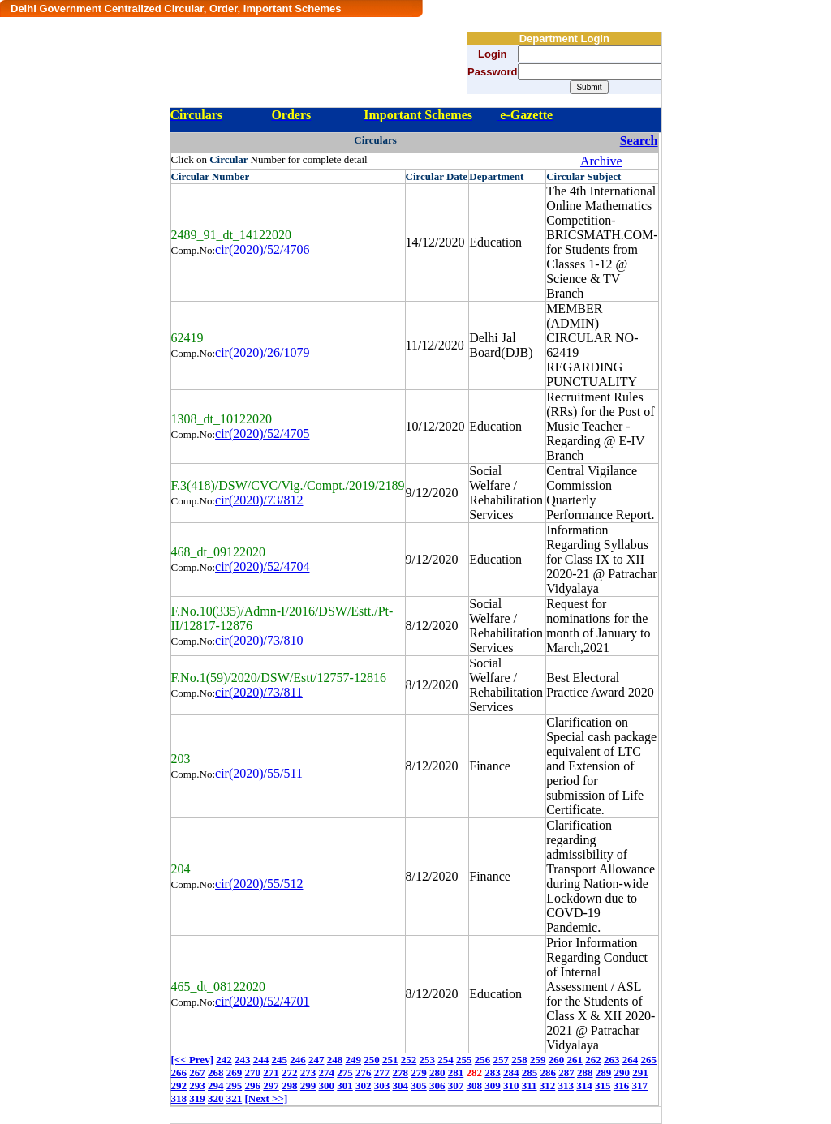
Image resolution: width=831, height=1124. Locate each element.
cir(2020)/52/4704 (262, 566)
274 (327, 1072)
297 (271, 1085)
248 (335, 1059)
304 (401, 1085)
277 (382, 1072)
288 (585, 1072)
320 (216, 1098)
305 (419, 1085)
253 (427, 1059)
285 (530, 1072)
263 (612, 1059)
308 (475, 1085)
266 (179, 1072)
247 (316, 1059)
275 (345, 1072)
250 (372, 1059)
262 (593, 1059)
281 (456, 1072)
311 (529, 1085)
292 (179, 1085)
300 (327, 1085)
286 (548, 1072)
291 (640, 1072)
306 (437, 1085)
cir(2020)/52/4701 (262, 1001)
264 (630, 1059)
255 (464, 1059)
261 (574, 1059)
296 (253, 1085)
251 (390, 1059)
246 (298, 1059)
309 (492, 1085)
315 (603, 1085)
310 (511, 1085)
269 (234, 1072)
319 (197, 1098)
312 (548, 1085)
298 (290, 1085)
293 (197, 1085)
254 (445, 1059)
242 (224, 1059)
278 (401, 1072)
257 (501, 1059)
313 (566, 1085)
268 (216, 1072)
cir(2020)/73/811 (259, 692)
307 (456, 1085)
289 (604, 1072)
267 (197, 1072)
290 (622, 1072)
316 (622, 1085)
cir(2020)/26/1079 (262, 352)
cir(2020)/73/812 (259, 500)
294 (216, 1085)
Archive (601, 161)
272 (290, 1072)
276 (363, 1072)
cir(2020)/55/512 (259, 883)
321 (234, 1098)
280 (437, 1072)
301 (345, 1085)
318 (179, 1098)
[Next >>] (266, 1098)
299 (308, 1085)
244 (261, 1059)
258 (519, 1059)
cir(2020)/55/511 (259, 773)
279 (419, 1072)
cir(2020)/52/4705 (262, 433)
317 (640, 1085)
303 (382, 1085)
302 (363, 1085)
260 (557, 1059)
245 (279, 1059)
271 (271, 1072)
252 (409, 1059)
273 (308, 1072)
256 (483, 1059)
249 (353, 1059)
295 (234, 1085)
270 (253, 1072)
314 (584, 1085)
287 (566, 1072)
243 (243, 1059)
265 (648, 1059)
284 (511, 1072)
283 (492, 1072)
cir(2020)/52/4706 (262, 249)
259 (538, 1059)
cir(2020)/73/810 (259, 640)
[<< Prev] (192, 1059)
